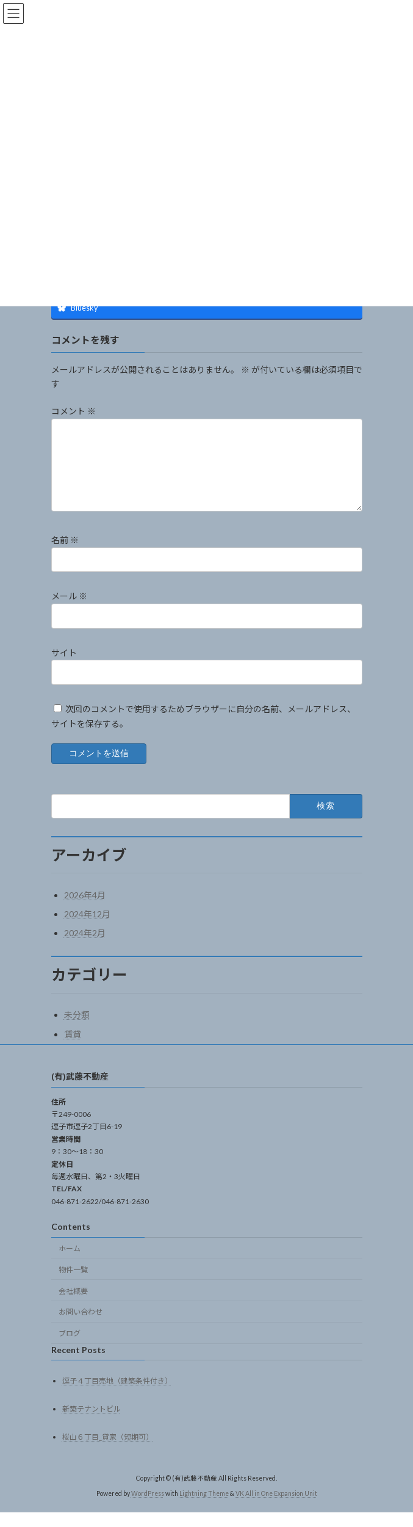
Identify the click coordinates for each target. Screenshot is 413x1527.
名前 (65, 554)
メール (69, 610)
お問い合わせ (80, 1326)
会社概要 (73, 1305)
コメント (73, 411)
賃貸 (72, 1049)
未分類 (77, 1029)
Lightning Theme (204, 1508)
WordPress (147, 1508)
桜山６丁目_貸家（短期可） (107, 1451)
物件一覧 (73, 1284)
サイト (64, 667)
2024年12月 (87, 928)
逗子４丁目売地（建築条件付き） (117, 1395)
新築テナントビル (91, 1423)
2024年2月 (85, 947)
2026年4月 (85, 909)
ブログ (70, 1347)
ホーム (70, 1263)
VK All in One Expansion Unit (276, 1508)
